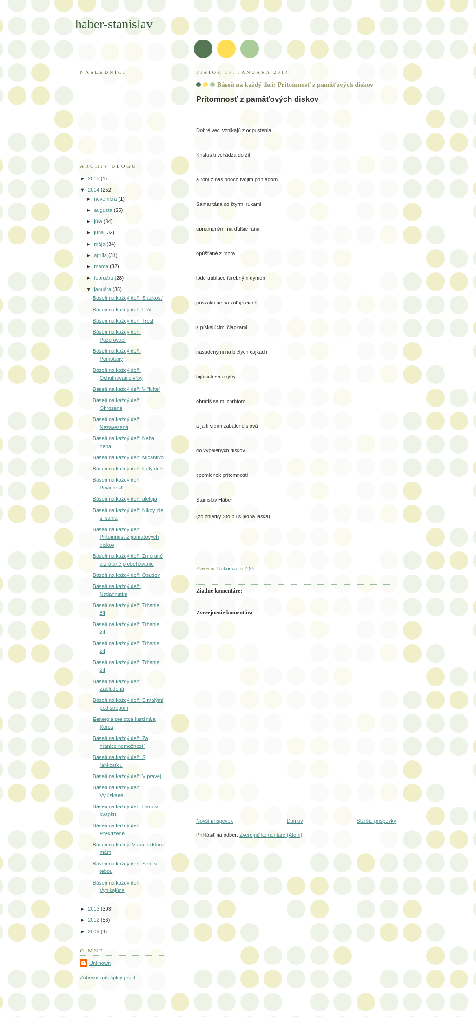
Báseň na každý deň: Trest (123, 321)
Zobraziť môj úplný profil (107, 977)
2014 (94, 189)
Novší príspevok (214, 821)
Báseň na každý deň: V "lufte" (126, 389)
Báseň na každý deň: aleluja (125, 499)
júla (98, 221)
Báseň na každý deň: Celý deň (128, 468)
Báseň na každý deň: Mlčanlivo (128, 457)
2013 (94, 908)
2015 (94, 178)
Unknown (100, 963)
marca (102, 266)
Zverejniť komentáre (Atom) (270, 835)
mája (100, 244)
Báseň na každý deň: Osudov (126, 575)
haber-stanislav (114, 24)
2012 (94, 920)
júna (99, 232)
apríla (101, 255)
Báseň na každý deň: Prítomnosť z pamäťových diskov (126, 537)
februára (104, 278)
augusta (103, 210)
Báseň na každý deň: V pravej (127, 776)
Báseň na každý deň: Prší (122, 309)
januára (103, 289)
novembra (106, 199)
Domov (295, 821)
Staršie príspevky (376, 821)
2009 (94, 931)
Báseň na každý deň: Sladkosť (128, 298)
